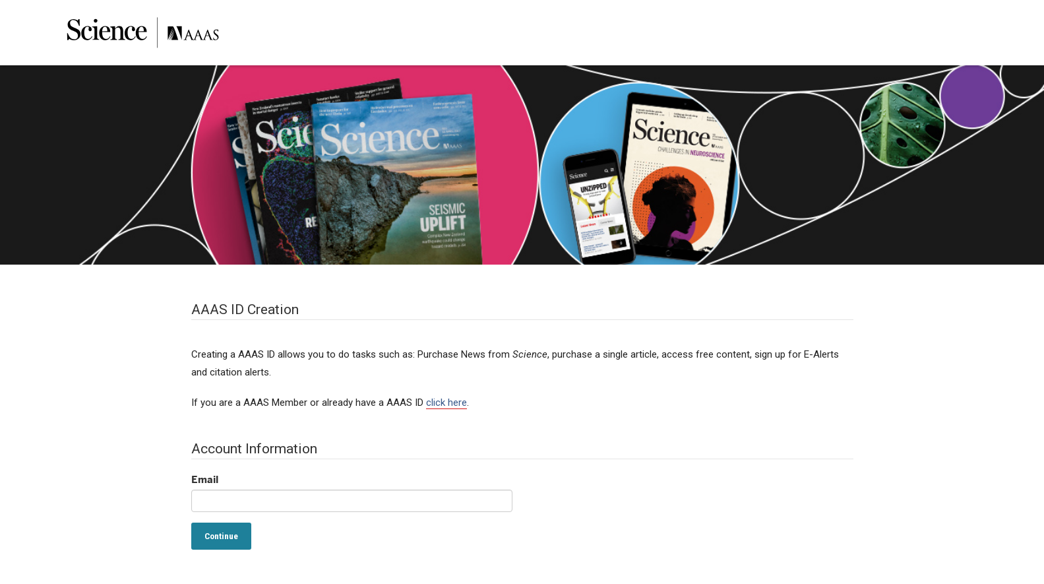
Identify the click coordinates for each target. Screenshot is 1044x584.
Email (204, 479)
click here (446, 402)
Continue (221, 536)
